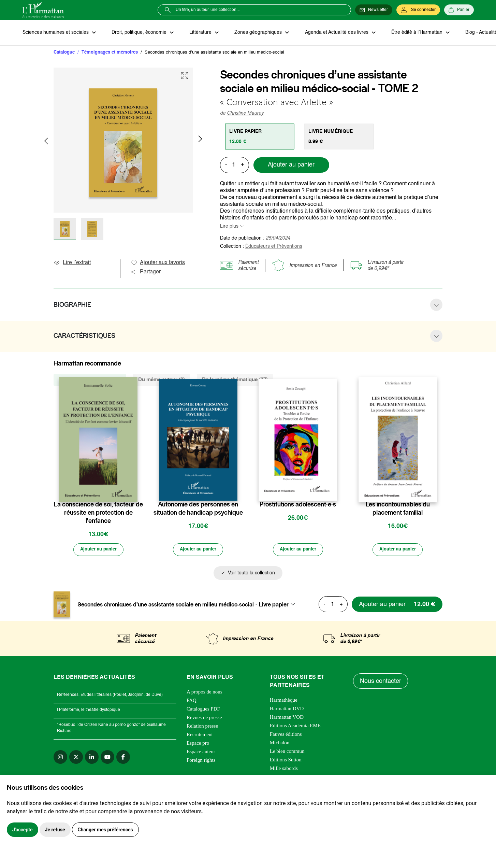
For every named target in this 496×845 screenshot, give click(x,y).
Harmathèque (283, 700)
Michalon (280, 743)
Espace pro (198, 743)
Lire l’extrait (72, 263)
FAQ (191, 701)
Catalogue (64, 53)
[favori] (133, 491)
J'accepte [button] (22, 829)
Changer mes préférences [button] (105, 829)
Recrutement (200, 735)
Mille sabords (284, 769)
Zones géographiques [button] (256, 32)
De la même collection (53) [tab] (90, 380)
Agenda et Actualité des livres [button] (334, 32)
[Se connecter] (418, 9)
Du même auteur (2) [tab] (161, 380)
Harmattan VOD (287, 717)
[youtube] (107, 757)
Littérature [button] (199, 32)
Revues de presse (204, 718)
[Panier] (459, 9)
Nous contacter (381, 682)
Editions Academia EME (295, 726)
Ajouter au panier (291, 165)
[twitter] (76, 757)
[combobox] (279, 605)
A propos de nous (204, 692)
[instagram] (60, 757)
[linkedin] (92, 757)
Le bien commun (287, 752)
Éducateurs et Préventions (273, 246)
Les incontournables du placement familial (398, 509)
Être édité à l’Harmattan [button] (413, 32)
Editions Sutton (286, 760)
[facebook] (123, 757)
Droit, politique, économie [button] (139, 32)
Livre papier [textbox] (274, 605)
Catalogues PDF (203, 709)
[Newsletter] (373, 9)
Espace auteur (201, 752)
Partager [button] (146, 272)
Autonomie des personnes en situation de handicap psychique (198, 509)
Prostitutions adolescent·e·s (298, 505)
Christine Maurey (245, 113)
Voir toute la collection (251, 573)
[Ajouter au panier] (98, 550)
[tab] (260, 137)
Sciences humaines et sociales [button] (56, 32)
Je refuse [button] (55, 829)
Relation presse (202, 726)
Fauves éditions (286, 734)
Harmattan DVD (287, 709)
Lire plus (229, 226)
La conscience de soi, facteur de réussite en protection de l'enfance (98, 513)
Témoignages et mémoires (110, 53)
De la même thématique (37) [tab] (235, 380)
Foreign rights (201, 760)
